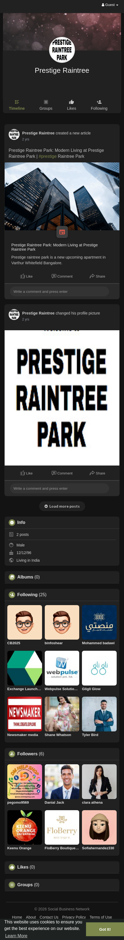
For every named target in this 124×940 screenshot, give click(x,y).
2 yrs (25, 139)
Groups (25, 885)
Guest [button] (110, 5)
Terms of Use (101, 917)
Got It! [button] (105, 929)
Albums (25, 577)
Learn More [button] (16, 935)
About (31, 917)
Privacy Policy (74, 917)
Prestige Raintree (62, 70)
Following (27, 595)
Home (17, 917)
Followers (27, 754)
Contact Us (49, 917)
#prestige (48, 156)
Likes (22, 867)
